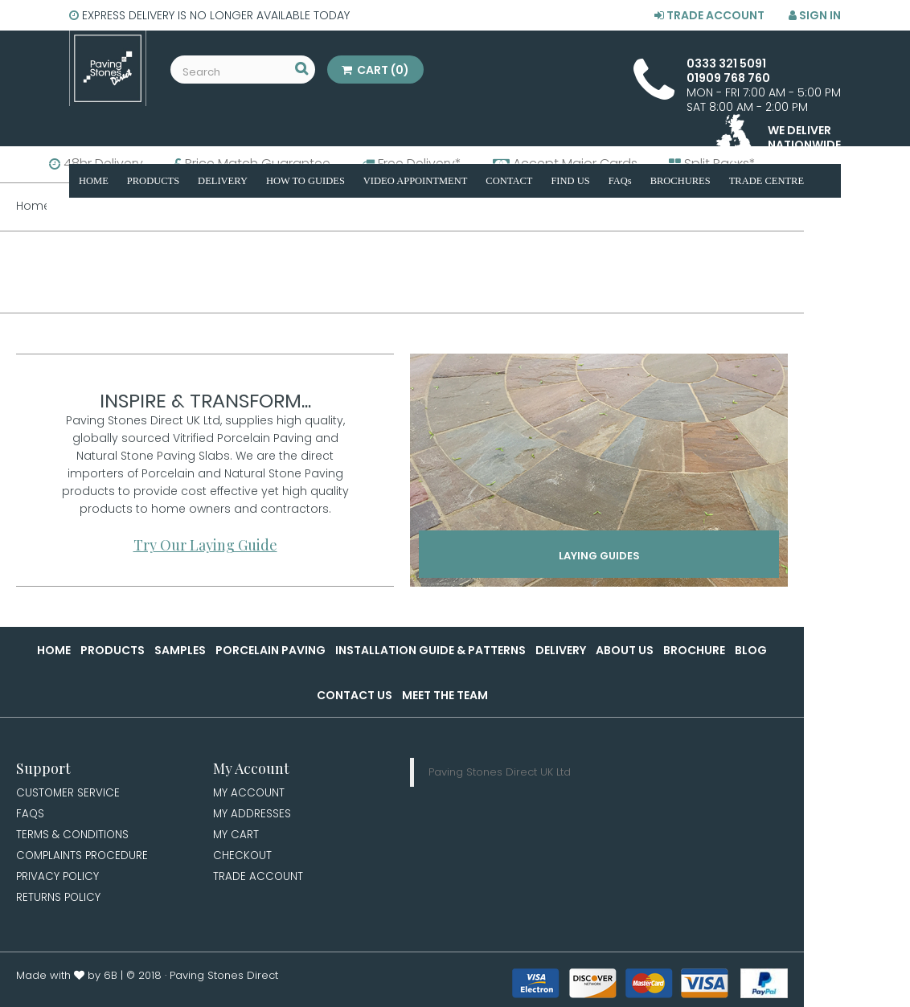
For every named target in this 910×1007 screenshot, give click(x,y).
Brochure (694, 650)
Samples (180, 650)
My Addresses (252, 815)
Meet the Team (445, 695)
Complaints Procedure (84, 858)
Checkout (243, 858)
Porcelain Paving (270, 650)
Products (112, 650)
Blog (751, 650)
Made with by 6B (66, 980)
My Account (249, 793)
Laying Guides (599, 556)
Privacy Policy (58, 880)
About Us (625, 650)
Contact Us (354, 695)
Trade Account (709, 15)
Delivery (560, 650)
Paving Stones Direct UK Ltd (499, 772)
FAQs (30, 815)
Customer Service (68, 793)
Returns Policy (59, 902)
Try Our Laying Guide (205, 545)
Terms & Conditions (74, 837)
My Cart (236, 837)
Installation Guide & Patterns (430, 650)
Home (54, 650)
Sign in (815, 15)
